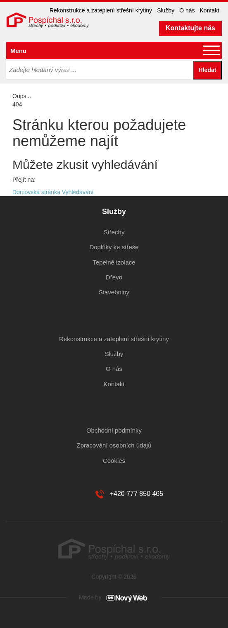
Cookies (114, 460)
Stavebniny (114, 292)
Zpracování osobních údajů (114, 445)
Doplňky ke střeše (113, 246)
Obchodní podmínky (114, 430)
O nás (187, 10)
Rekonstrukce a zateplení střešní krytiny (101, 10)
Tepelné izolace (114, 262)
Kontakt (209, 10)
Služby (165, 10)
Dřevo (114, 277)
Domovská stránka (36, 192)
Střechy (114, 232)
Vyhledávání (78, 192)
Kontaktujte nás (190, 27)
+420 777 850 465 (136, 493)
